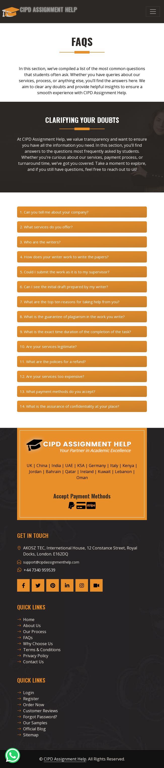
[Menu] (153, 12)
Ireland (87, 471)
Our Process (31, 631)
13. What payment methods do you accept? (57, 391)
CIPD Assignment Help (65, 759)
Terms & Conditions (39, 649)
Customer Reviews (37, 710)
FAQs (25, 637)
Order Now (30, 704)
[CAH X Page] (38, 585)
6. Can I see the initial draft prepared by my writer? (64, 286)
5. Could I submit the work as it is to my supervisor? (64, 271)
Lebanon (123, 471)
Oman (82, 477)
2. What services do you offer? (46, 226)
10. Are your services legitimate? (48, 346)
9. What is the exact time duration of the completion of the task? (75, 331)
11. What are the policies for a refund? (53, 361)
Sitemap (27, 735)
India (56, 465)
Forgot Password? (37, 717)
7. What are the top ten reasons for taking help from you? (69, 301)
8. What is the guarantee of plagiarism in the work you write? (72, 316)
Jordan (35, 471)
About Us (29, 625)
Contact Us (30, 661)
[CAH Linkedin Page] (67, 585)
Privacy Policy (32, 655)
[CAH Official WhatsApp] (12, 755)
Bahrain (53, 471)
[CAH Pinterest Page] (52, 585)
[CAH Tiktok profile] (96, 585)
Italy (114, 465)
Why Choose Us (35, 643)
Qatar (70, 471)
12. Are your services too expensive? (52, 376)
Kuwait (104, 471)
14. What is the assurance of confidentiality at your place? (69, 406)
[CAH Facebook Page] (23, 585)
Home (25, 619)
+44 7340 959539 (39, 570)
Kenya (128, 465)
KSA (81, 465)
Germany (97, 465)
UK (29, 465)
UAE (69, 465)
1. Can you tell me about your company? (54, 212)
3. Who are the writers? (40, 241)
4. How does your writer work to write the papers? (64, 256)
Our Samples (32, 723)
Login (25, 692)
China (41, 465)
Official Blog (31, 729)
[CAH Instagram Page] (81, 585)
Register (28, 698)
